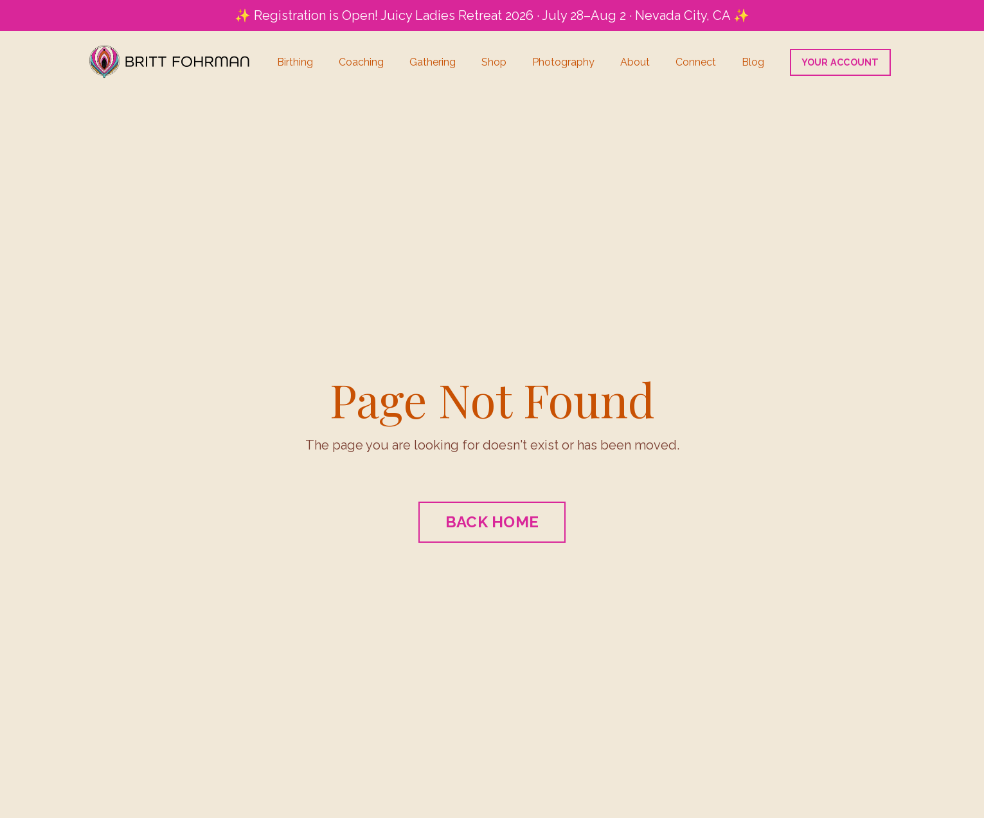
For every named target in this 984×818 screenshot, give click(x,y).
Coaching (361, 62)
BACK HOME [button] (492, 522)
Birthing (295, 62)
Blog (753, 62)
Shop (493, 62)
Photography (563, 62)
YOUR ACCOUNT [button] (840, 62)
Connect (695, 62)
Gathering (432, 62)
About (635, 62)
